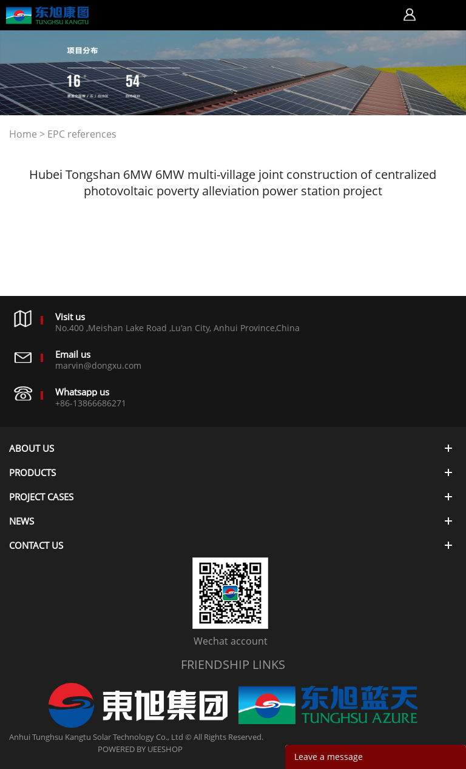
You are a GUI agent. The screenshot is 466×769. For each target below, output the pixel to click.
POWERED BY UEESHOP (140, 749)
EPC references (81, 134)
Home (23, 134)
